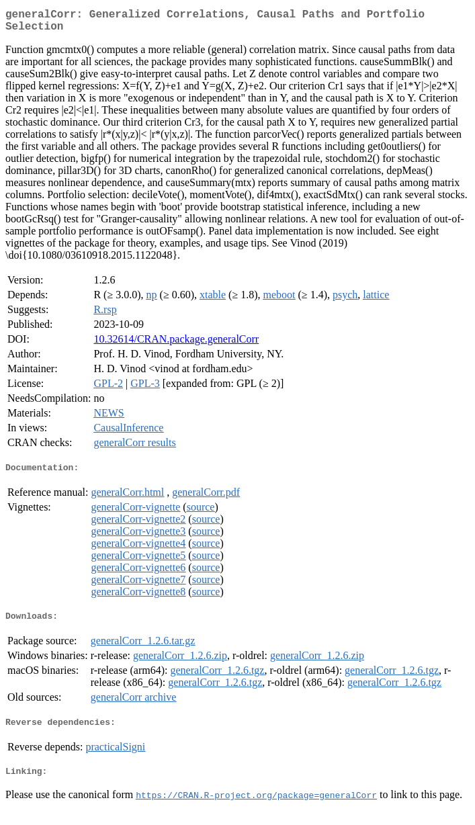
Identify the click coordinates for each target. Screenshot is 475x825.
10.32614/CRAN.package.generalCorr (176, 344)
